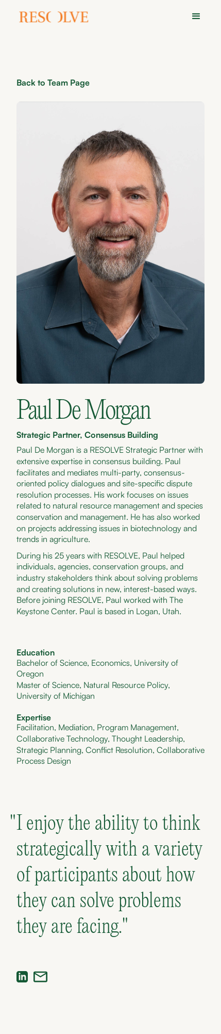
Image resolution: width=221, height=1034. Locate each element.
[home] (55, 18)
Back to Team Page (53, 82)
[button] (193, 16)
